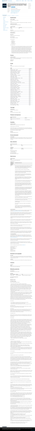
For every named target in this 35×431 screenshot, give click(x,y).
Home (2, 2)
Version (4, 18)
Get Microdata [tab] (17, 15)
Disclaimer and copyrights (6, 27)
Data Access (4, 26)
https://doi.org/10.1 (21, 236)
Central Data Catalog (5, 2)
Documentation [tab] (13, 15)
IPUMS (8, 2)
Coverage (4, 20)
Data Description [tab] (9, 15)
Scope (4, 19)
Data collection (4, 25)
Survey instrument (5, 24)
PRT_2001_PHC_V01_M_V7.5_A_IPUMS (12, 2)
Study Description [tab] (4, 15)
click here (19, 429)
